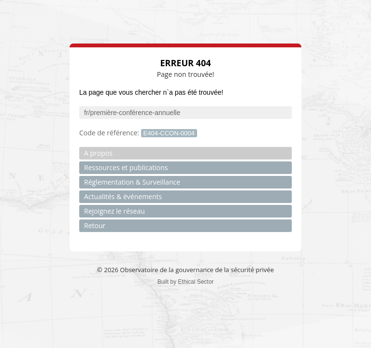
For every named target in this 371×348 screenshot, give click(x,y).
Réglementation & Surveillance (132, 182)
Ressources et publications (126, 167)
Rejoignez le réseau (114, 211)
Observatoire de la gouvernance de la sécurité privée (197, 269)
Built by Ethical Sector (185, 281)
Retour (94, 225)
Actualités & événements (123, 196)
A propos (98, 153)
